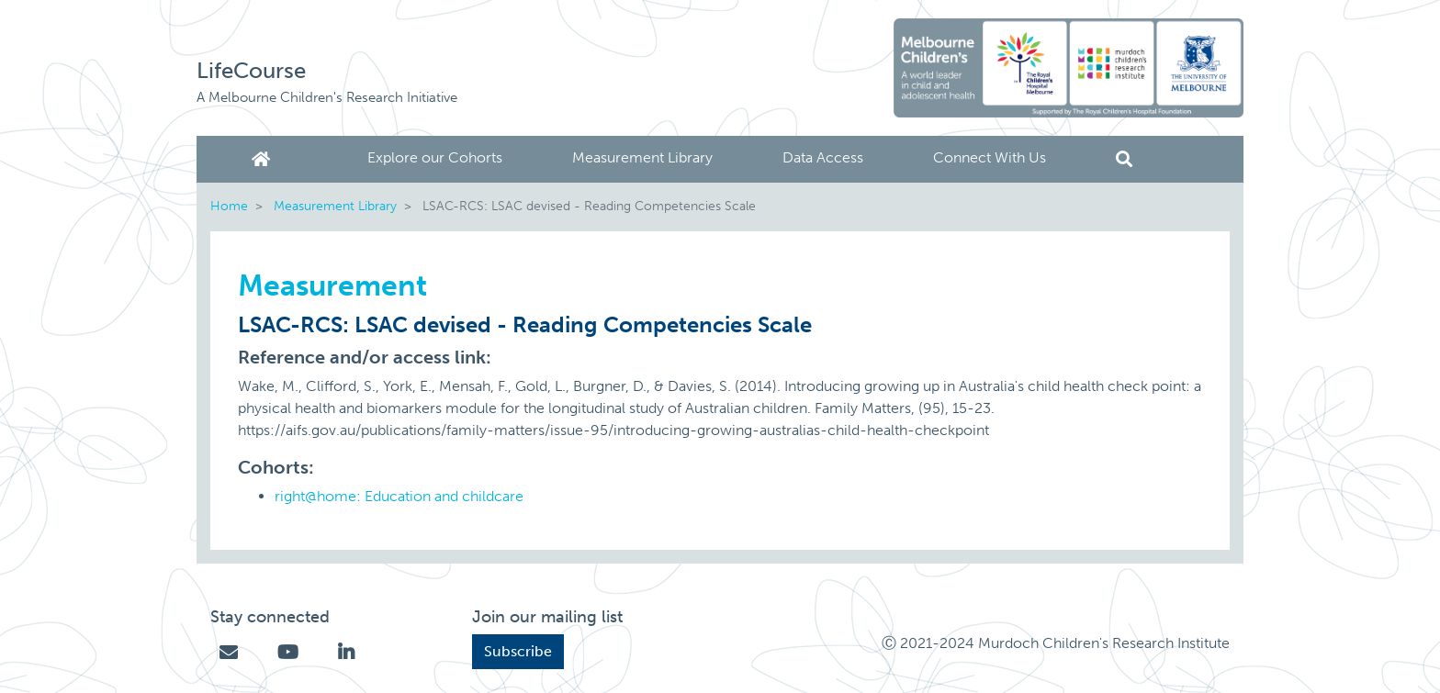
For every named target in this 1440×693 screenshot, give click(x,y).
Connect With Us (989, 157)
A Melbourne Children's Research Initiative (327, 97)
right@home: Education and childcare (399, 496)
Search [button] (1124, 159)
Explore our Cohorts (434, 157)
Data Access (822, 157)
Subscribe (518, 651)
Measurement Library (642, 157)
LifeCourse (251, 70)
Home (264, 159)
